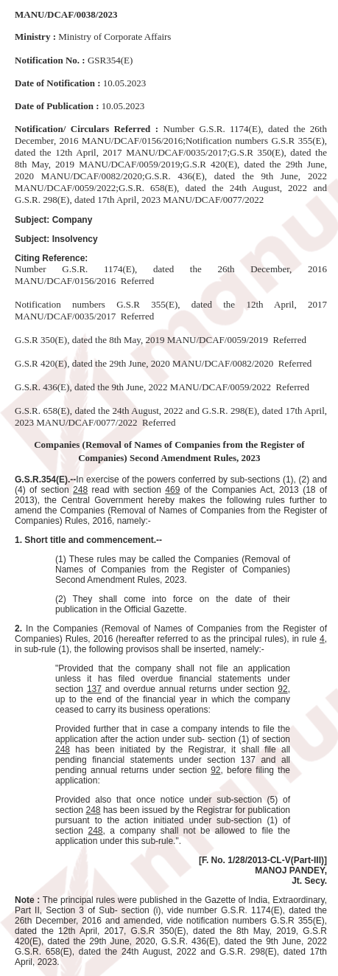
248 (80, 490)
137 (94, 689)
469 (172, 490)
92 (282, 689)
